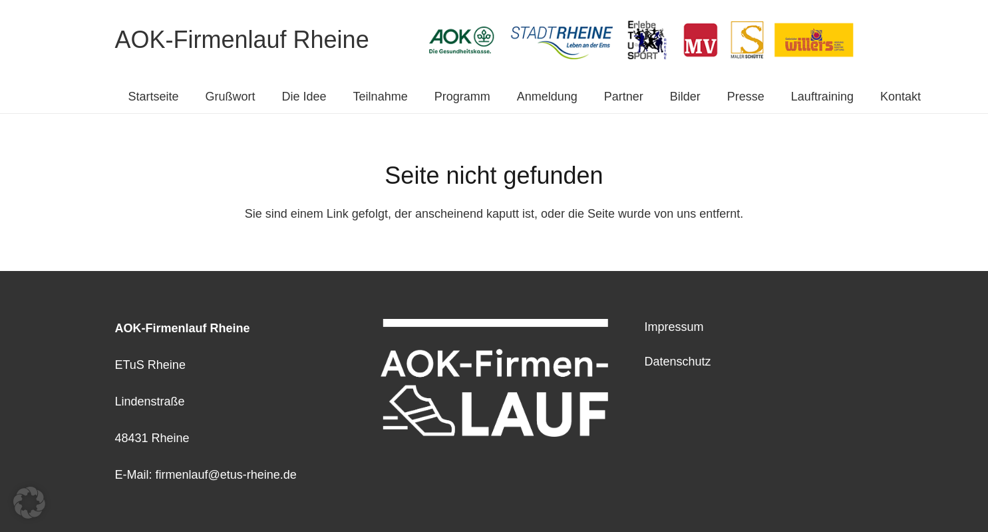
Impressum (674, 327)
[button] (29, 502)
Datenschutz (678, 361)
